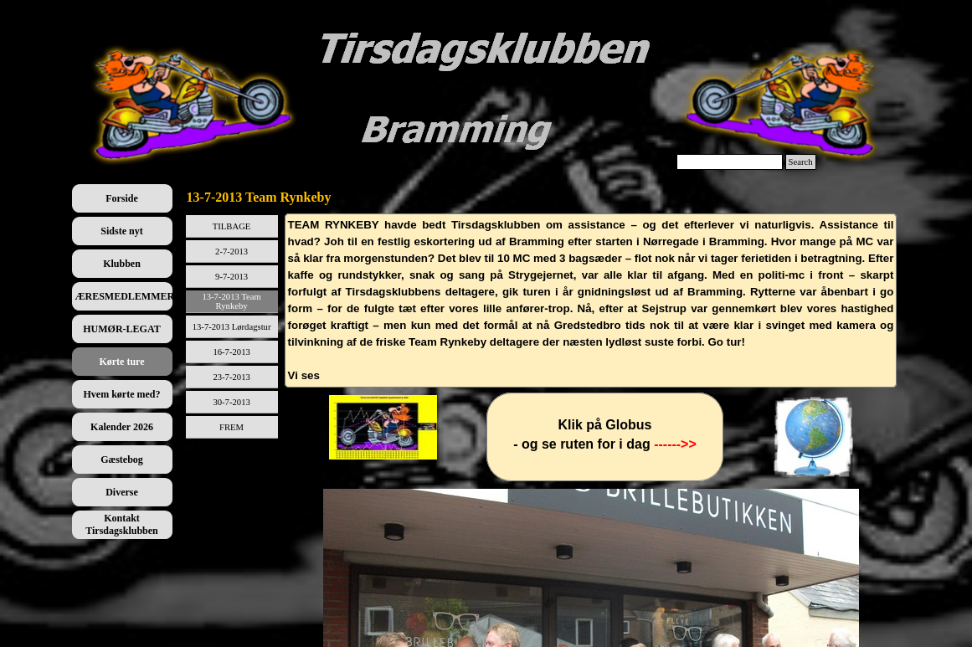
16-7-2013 (231, 352)
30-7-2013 (231, 402)
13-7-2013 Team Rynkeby (231, 301)
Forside (121, 198)
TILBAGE (232, 226)
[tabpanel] (591, 300)
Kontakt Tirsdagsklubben (121, 524)
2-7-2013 (231, 251)
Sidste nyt (121, 231)
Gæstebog (121, 459)
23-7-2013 (231, 377)
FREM (231, 427)
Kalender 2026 (121, 427)
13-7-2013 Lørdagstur (232, 326)
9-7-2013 (231, 276)
